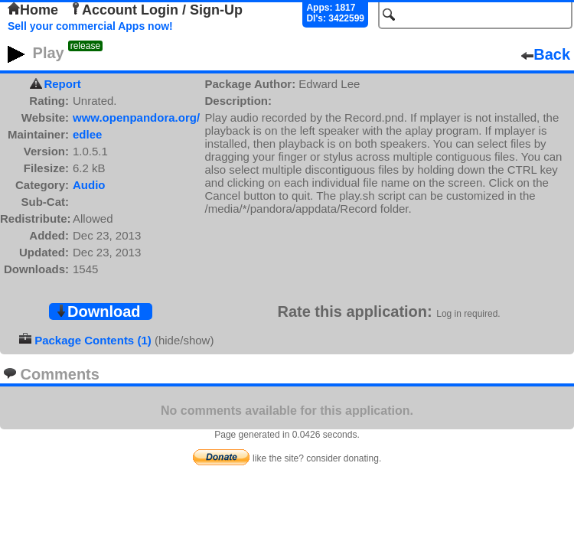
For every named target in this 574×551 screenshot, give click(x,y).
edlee (87, 134)
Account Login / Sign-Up (156, 10)
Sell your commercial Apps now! (90, 26)
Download (98, 311)
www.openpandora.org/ (136, 117)
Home (33, 10)
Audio (89, 184)
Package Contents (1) (93, 340)
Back (545, 54)
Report (62, 83)
